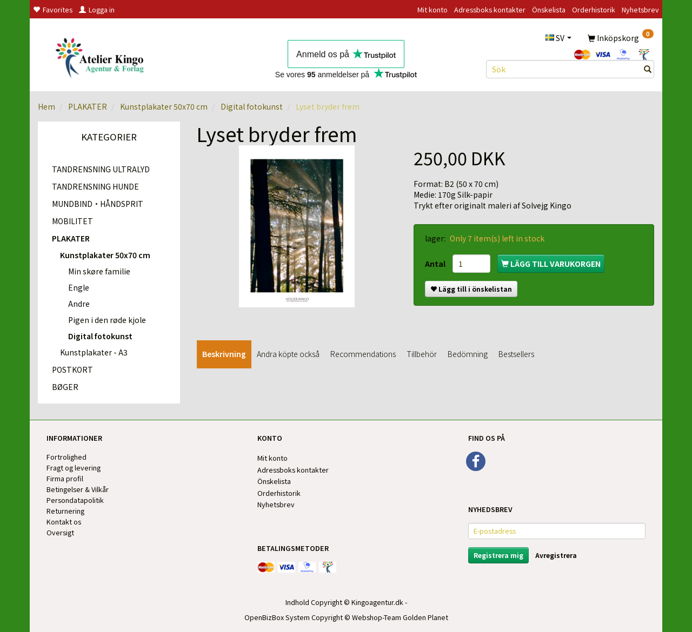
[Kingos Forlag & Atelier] (103, 56)
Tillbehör (422, 353)
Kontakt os (63, 521)
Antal (436, 263)
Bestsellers (516, 353)
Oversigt (60, 532)
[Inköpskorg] (621, 37)
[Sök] (647, 69)
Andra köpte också (288, 353)
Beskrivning (224, 353)
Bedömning (468, 353)
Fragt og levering (73, 467)
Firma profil (64, 478)
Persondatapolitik (75, 500)
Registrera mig (498, 555)
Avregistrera (556, 555)
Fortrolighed (66, 457)
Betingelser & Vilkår (77, 489)
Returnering (65, 511)
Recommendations (363, 353)
